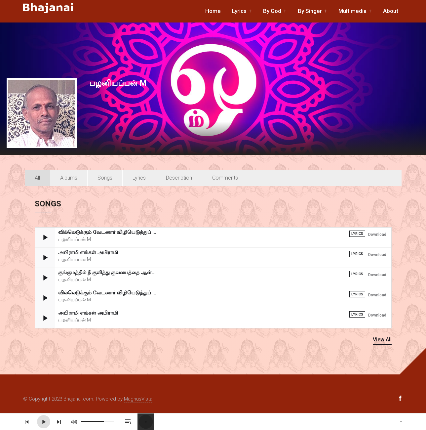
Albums (68, 178)
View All (382, 339)
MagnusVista (138, 399)
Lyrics (239, 11)
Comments (225, 178)
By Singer (310, 11)
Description (179, 178)
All (37, 178)
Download (377, 234)
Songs (104, 178)
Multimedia (352, 11)
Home (213, 11)
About (390, 11)
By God (272, 11)
